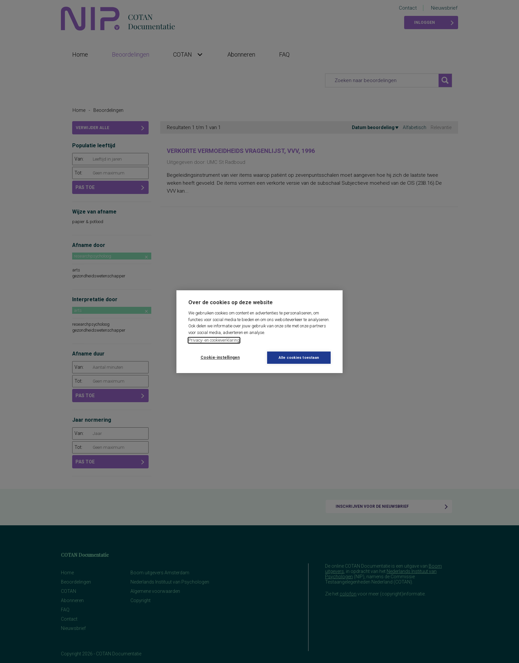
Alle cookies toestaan (299, 357)
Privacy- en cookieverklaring (214, 340)
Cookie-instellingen (220, 357)
